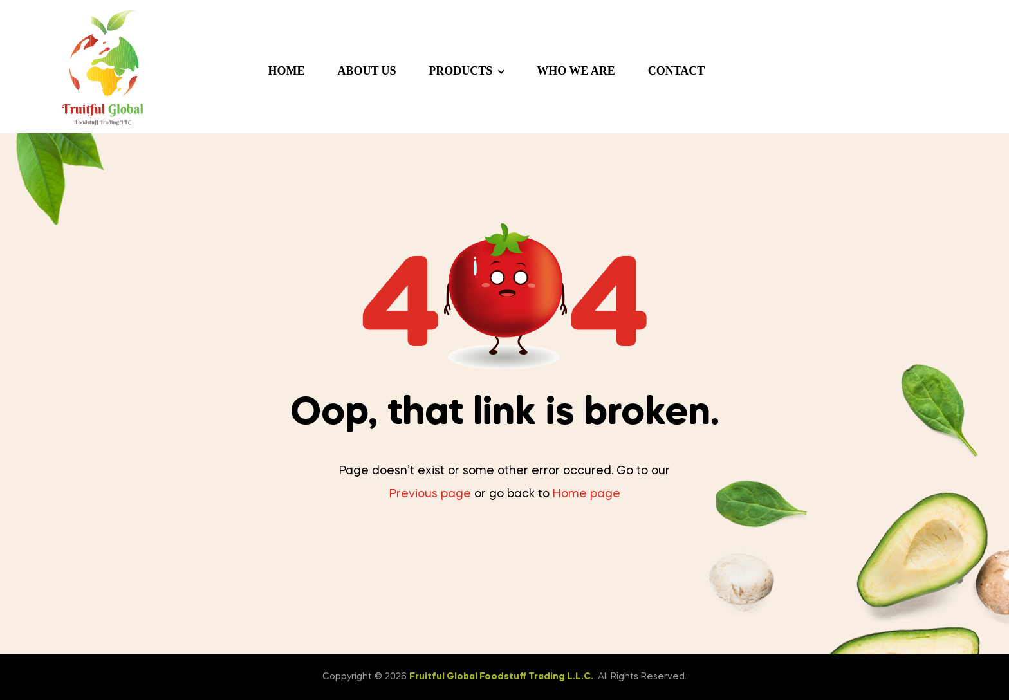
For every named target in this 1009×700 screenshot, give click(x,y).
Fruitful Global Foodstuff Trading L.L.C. (501, 676)
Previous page (430, 494)
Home (286, 70)
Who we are (576, 70)
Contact (676, 70)
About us (366, 70)
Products (460, 70)
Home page (586, 494)
